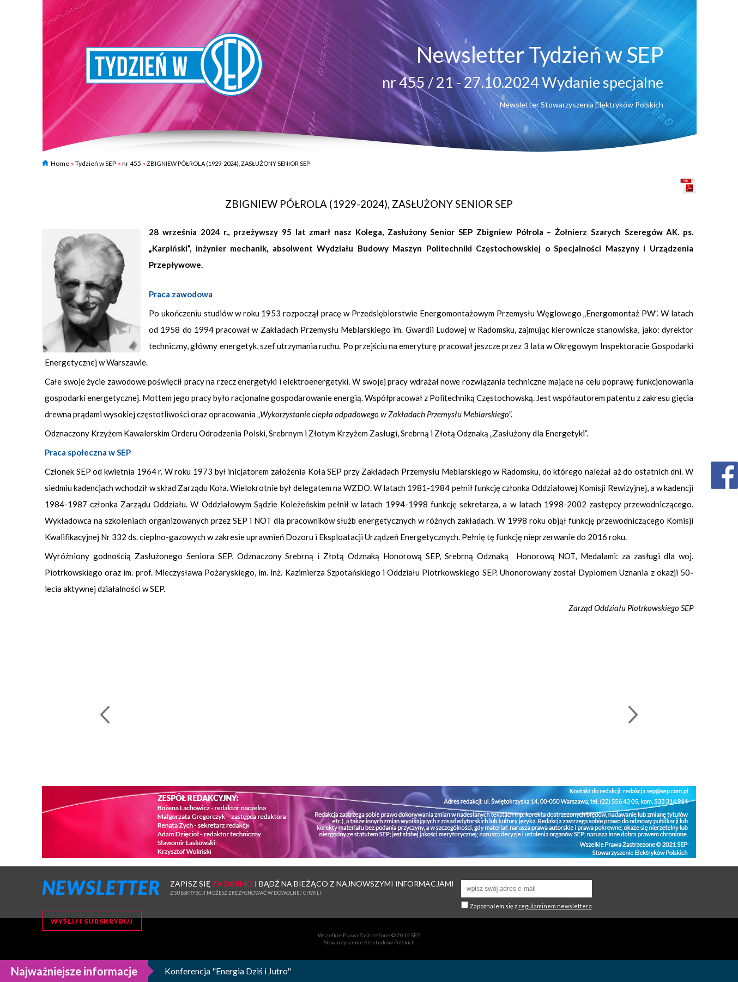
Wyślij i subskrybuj (92, 921)
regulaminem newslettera (555, 905)
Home (55, 163)
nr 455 (131, 163)
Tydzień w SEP (95, 163)
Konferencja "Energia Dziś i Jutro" (228, 971)
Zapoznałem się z (531, 905)
